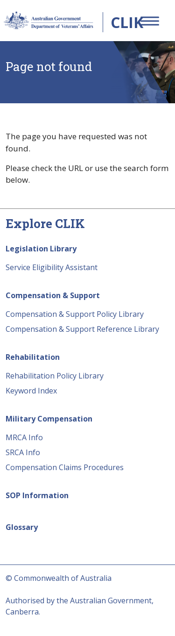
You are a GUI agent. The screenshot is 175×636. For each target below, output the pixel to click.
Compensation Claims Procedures (65, 467)
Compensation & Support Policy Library (75, 314)
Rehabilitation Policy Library (55, 376)
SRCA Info (23, 452)
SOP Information (37, 495)
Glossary (22, 527)
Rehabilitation (33, 357)
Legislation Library (41, 248)
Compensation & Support (53, 295)
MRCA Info (24, 437)
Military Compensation (49, 419)
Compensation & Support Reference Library (82, 329)
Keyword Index (31, 391)
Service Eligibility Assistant (52, 267)
